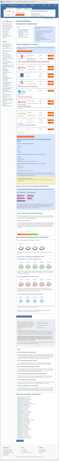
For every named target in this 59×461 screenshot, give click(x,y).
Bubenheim (19, 405)
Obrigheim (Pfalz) (20, 429)
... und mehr (37, 40)
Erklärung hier (20, 108)
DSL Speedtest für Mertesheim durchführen (24, 316)
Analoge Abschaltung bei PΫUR (8, 65)
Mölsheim (19, 427)
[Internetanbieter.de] (7, 2)
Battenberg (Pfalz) (20, 399)
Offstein (18, 430)
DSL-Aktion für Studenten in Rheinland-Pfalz (29, 179)
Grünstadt (19, 409)
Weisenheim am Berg (21, 436)
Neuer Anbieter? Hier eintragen (26, 452)
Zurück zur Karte (20, 440)
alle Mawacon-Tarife (21, 132)
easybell (36, 36)
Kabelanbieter (43, 163)
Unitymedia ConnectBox (7, 105)
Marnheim (19, 424)
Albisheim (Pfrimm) (20, 396)
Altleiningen (19, 398)
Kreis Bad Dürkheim (39, 47)
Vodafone (37, 32)
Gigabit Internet (5, 31)
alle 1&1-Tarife (20, 77)
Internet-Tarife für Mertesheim (23, 29)
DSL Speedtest (23, 449)
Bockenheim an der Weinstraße (22, 404)
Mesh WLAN (5, 74)
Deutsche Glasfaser (38, 39)
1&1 (36, 33)
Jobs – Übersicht (24, 451)
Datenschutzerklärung (43, 451)
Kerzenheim (19, 417)
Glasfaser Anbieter (42, 154)
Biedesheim (19, 400)
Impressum (41, 452)
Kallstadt (19, 416)
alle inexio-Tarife (20, 123)
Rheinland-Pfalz (46, 47)
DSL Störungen (5, 80)
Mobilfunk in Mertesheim (22, 30)
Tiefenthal (19, 433)
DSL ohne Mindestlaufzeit (7, 25)
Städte (52, 18)
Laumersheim (19, 422)
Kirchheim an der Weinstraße (22, 419)
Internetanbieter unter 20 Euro (8, 452)
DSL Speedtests (39, 222)
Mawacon (19, 160)
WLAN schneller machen (7, 56)
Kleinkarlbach (19, 421)
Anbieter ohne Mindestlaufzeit (8, 98)
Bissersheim (19, 401)
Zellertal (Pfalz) (20, 438)
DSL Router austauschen (7, 55)
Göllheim (19, 410)
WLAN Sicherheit (5, 76)
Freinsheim (19, 407)
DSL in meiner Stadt (6, 29)
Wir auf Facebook (42, 449)
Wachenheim (19, 434)
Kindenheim (19, 418)
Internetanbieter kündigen (7, 451)
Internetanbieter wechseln (7, 94)
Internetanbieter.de (47, 18)
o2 (35, 34)
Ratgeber (4, 37)
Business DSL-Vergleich (7, 28)
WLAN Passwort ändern (7, 43)
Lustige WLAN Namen (6, 60)
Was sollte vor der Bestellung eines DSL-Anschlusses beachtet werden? (8, 89)
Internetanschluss (6, 32)
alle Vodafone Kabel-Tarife (22, 104)
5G (21, 189)
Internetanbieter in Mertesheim (43, 27)
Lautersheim (19, 423)
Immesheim (19, 415)
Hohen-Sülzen (19, 413)
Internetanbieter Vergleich (7, 23)
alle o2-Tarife (20, 84)
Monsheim (19, 425)
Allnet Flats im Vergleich (7, 36)
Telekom (37, 30)
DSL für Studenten (6, 453)
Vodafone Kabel (21, 167)
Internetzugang (5, 34)
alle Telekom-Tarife (21, 58)
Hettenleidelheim (20, 412)
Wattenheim (19, 435)
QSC (36, 35)
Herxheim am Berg (20, 411)
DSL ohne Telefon (6, 53)
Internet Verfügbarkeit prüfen (8, 26)
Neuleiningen (19, 428)
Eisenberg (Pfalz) (20, 406)
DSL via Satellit (30, 170)
